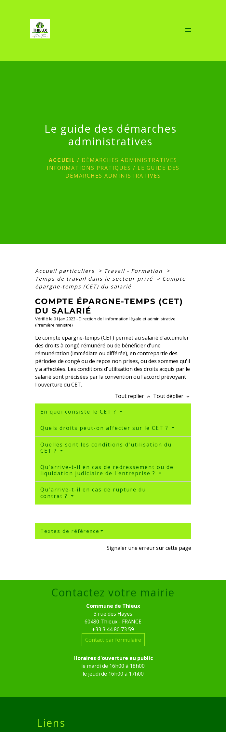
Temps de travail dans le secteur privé (95, 278)
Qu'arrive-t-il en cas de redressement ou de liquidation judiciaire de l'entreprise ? (107, 470)
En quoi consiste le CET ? (79, 411)
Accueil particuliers (66, 270)
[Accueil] (42, 30)
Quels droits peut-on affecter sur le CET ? (105, 428)
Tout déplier (172, 396)
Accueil (62, 160)
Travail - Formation (134, 270)
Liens (51, 723)
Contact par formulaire (113, 639)
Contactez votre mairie (113, 592)
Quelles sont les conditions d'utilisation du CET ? (106, 447)
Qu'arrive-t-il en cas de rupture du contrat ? (93, 492)
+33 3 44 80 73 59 (113, 629)
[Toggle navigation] (188, 30)
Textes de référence (70, 531)
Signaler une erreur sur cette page (149, 547)
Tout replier (133, 396)
